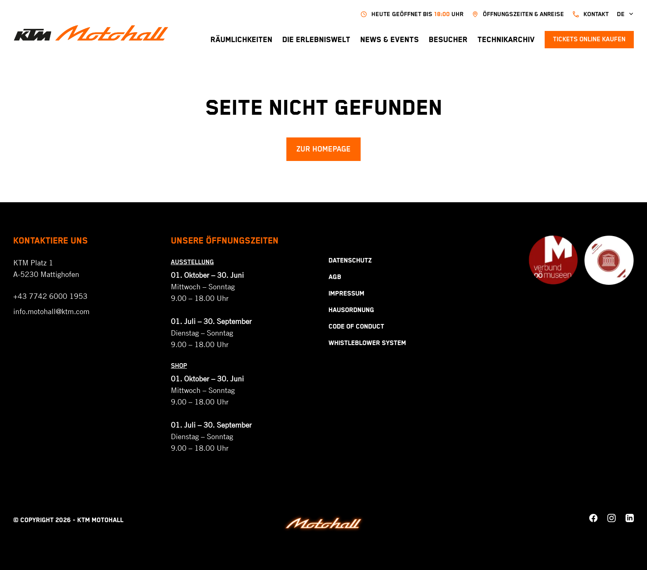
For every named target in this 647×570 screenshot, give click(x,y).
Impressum (346, 294)
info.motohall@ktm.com (51, 311)
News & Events (389, 39)
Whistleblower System (367, 343)
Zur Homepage (323, 149)
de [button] (625, 14)
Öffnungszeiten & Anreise (518, 14)
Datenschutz (350, 261)
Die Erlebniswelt (316, 39)
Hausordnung (351, 310)
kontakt (590, 14)
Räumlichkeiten (241, 39)
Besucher (448, 39)
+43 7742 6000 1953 (50, 295)
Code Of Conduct (356, 327)
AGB (334, 277)
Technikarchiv (506, 39)
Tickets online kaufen (589, 39)
